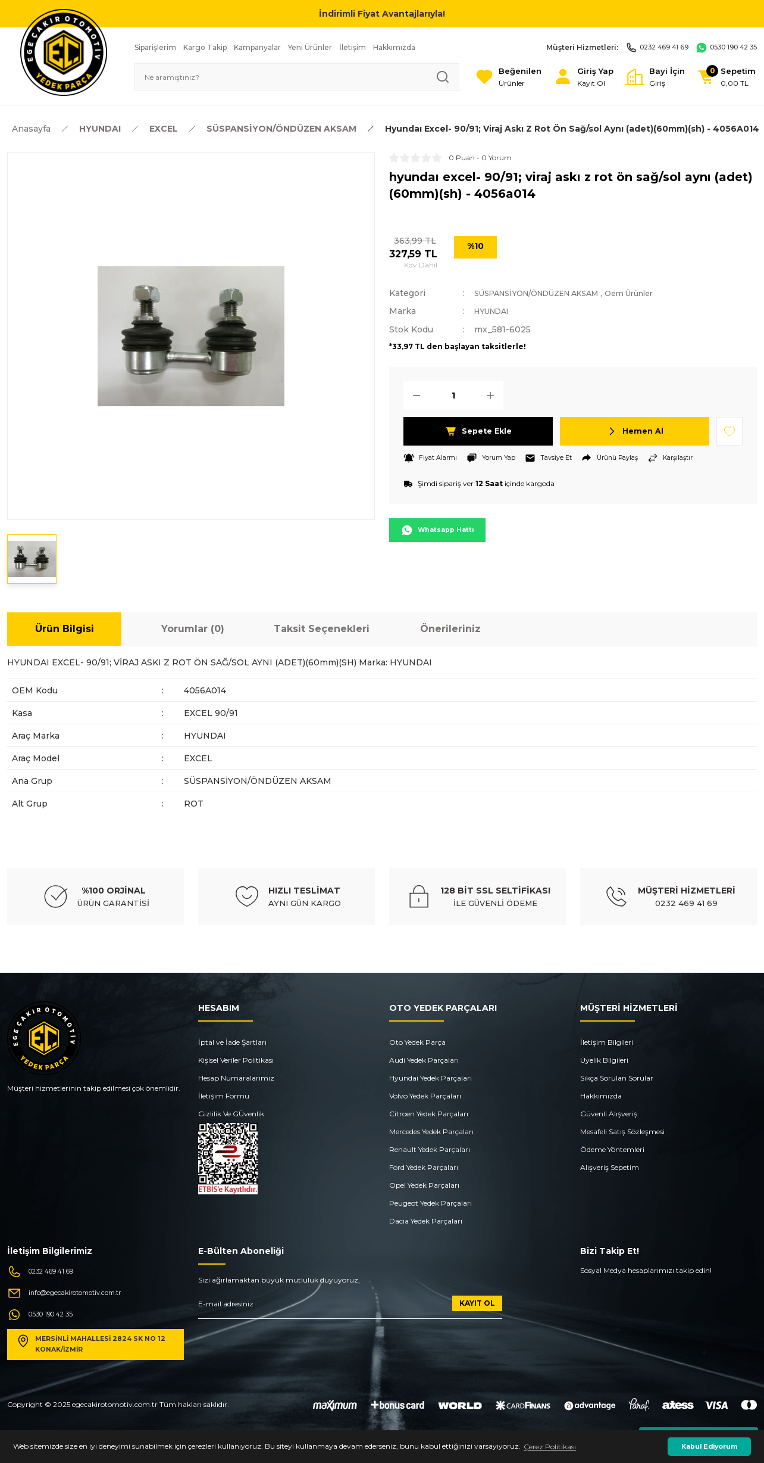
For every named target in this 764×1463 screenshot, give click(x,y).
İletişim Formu (223, 1095)
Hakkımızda (601, 1095)
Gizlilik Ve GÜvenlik (231, 1113)
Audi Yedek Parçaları (424, 1060)
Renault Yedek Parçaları (429, 1149)
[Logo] (63, 51)
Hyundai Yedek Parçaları (430, 1077)
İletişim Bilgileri (606, 1042)
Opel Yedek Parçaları (424, 1185)
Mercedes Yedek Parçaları (431, 1131)
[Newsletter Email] (350, 1307)
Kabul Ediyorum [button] (709, 1446)
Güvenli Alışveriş (608, 1113)
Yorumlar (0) (192, 628)
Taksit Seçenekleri (322, 628)
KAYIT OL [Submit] (477, 1303)
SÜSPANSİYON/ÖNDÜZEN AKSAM (548, 293)
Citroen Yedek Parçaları (428, 1113)
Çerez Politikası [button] (550, 1446)
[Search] (282, 77)
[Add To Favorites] (729, 430)
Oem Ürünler (656, 293)
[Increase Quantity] (493, 395)
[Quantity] (453, 395)
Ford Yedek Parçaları (423, 1167)
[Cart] (722, 77)
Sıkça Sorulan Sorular (616, 1077)
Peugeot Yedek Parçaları (430, 1203)
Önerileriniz (450, 628)
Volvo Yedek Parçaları (425, 1095)
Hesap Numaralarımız (236, 1077)
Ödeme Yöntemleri (612, 1149)
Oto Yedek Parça (417, 1042)
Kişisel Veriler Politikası (236, 1060)
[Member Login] (565, 77)
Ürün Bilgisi (64, 628)
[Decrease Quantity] (412, 395)
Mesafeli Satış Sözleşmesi (622, 1131)
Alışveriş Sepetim (609, 1167)
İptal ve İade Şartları (232, 1042)
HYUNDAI (495, 311)
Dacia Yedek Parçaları (425, 1220)
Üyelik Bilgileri (604, 1060)
